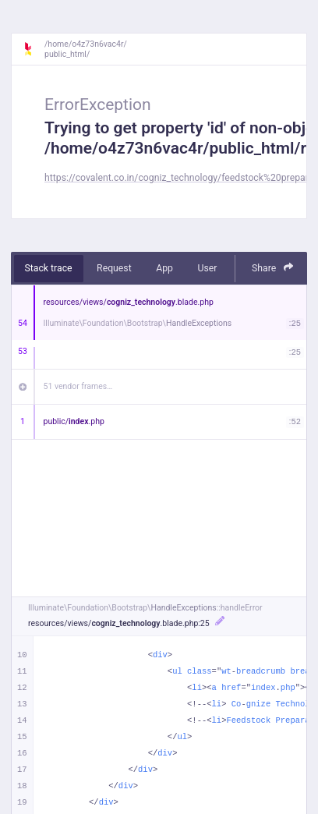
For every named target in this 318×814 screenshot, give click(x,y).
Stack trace (48, 268)
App (164, 268)
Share (273, 268)
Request (114, 268)
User (207, 268)
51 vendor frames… (78, 386)
